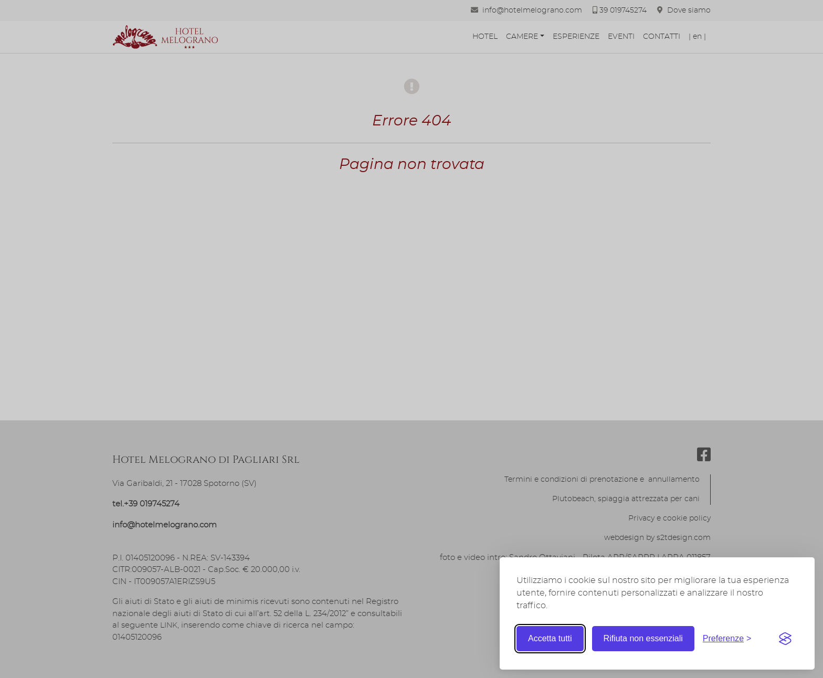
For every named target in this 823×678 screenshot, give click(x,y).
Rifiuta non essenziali (643, 638)
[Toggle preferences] (727, 638)
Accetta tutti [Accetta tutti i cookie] (550, 638)
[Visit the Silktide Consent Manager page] (785, 638)
